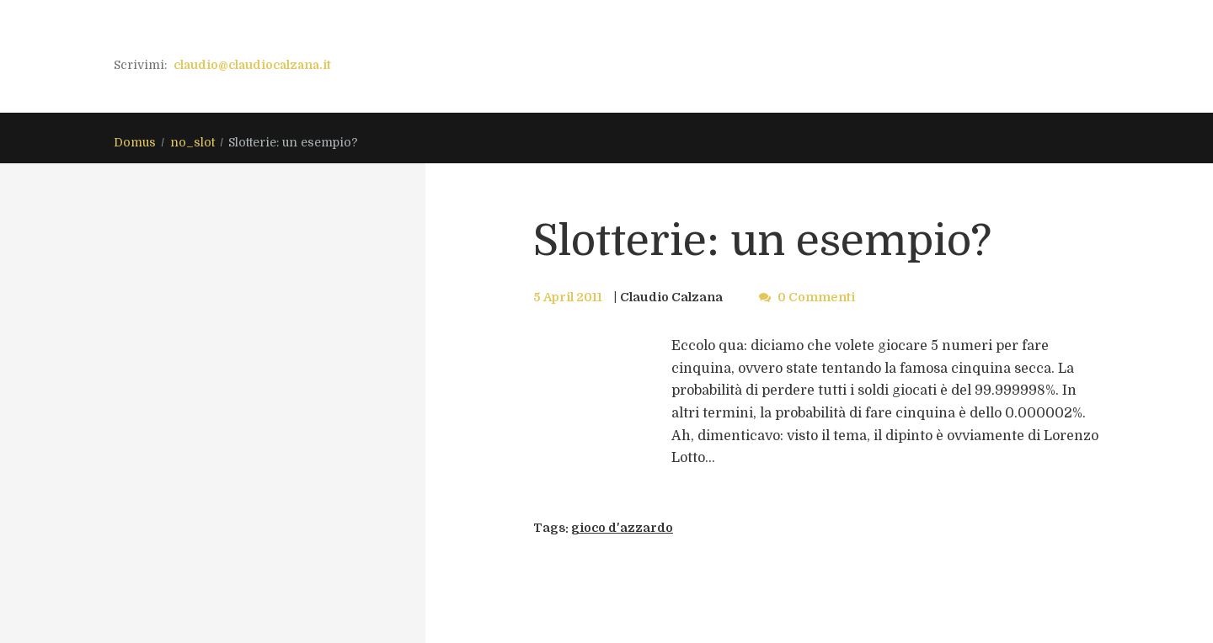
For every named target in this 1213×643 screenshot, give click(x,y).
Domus (135, 142)
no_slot (192, 142)
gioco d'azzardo (622, 527)
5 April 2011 (567, 297)
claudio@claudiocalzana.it (252, 65)
